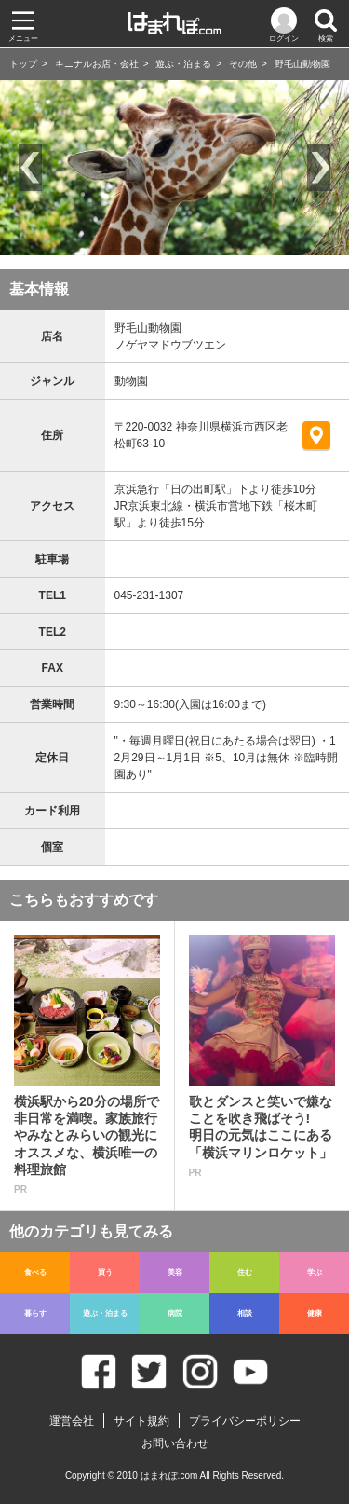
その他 (243, 64)
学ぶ (314, 1272)
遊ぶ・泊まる (183, 64)
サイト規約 (141, 1421)
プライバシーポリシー (245, 1421)
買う (105, 1272)
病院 (175, 1313)
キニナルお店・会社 (97, 64)
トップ (23, 64)
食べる (35, 1272)
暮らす (35, 1313)
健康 (314, 1313)
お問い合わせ (174, 1443)
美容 (175, 1272)
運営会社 (71, 1421)
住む (244, 1272)
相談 (244, 1313)
